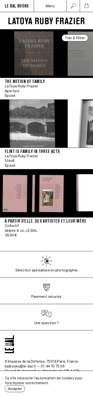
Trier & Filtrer (75, 38)
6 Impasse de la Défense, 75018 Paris (41, 361)
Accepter (15, 388)
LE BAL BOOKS (17, 6)
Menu (50, 6)
